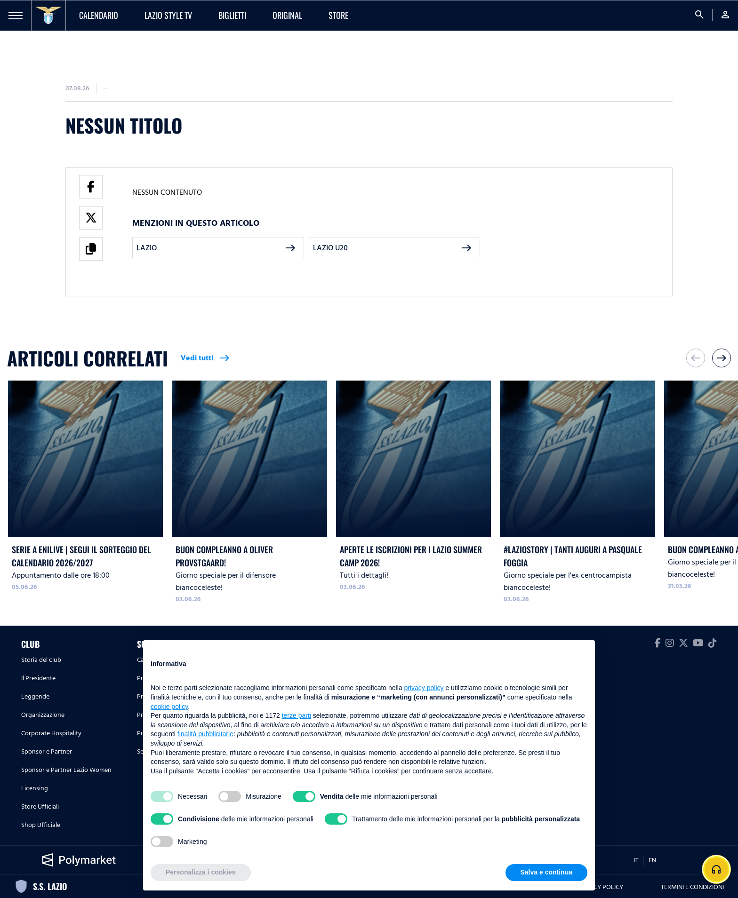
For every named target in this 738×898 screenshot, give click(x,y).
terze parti (296, 715)
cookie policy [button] (169, 706)
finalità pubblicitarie (205, 734)
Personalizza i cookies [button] (201, 872)
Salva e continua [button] (546, 872)
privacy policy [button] (424, 687)
